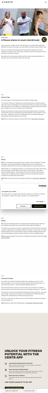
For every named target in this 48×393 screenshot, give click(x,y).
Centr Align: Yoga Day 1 (37, 119)
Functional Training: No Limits (34, 303)
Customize (23, 206)
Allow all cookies (38, 206)
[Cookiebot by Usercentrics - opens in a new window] (39, 186)
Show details (40, 201)
